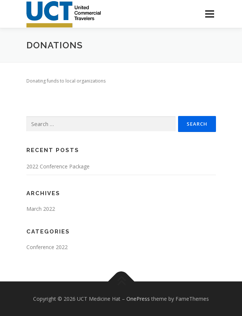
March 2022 (40, 208)
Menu (209, 14)
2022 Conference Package (58, 166)
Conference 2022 (47, 247)
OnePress (138, 298)
